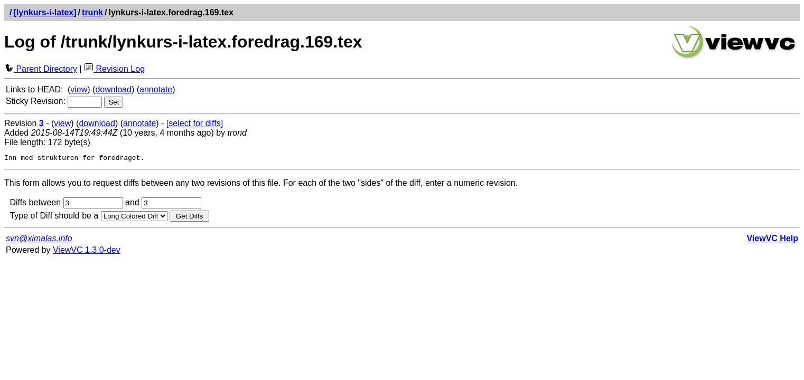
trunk (92, 12)
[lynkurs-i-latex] (44, 12)
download (113, 89)
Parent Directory (40, 68)
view (78, 89)
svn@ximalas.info (39, 239)
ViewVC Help (772, 239)
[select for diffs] (194, 123)
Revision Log (114, 68)
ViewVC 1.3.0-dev (86, 251)
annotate (155, 89)
